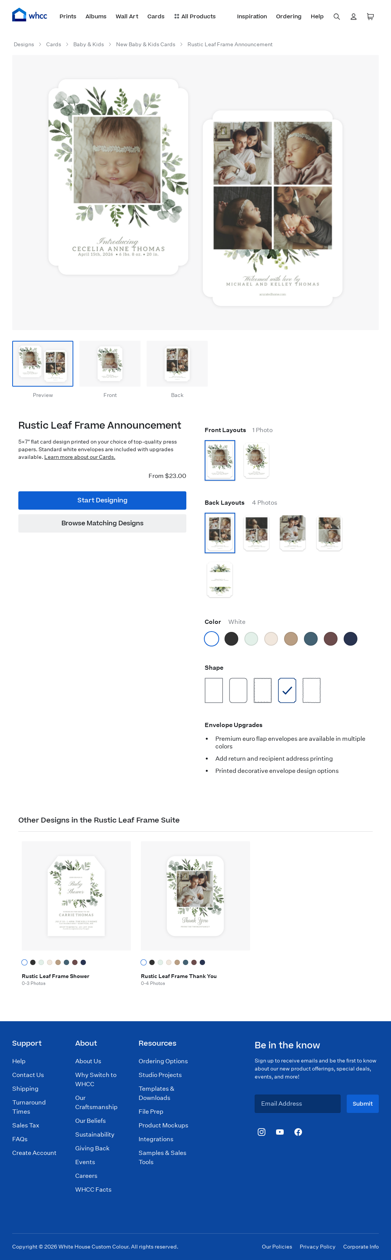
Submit (363, 1104)
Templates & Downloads (156, 1093)
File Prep (151, 1111)
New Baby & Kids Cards (145, 44)
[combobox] (336, 16)
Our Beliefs (90, 1120)
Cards (53, 44)
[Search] (336, 16)
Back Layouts (241, 502)
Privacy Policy (318, 1246)
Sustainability (95, 1134)
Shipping (25, 1088)
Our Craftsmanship (96, 1102)
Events (85, 1162)
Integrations (156, 1139)
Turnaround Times (29, 1107)
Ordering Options (163, 1061)
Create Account (34, 1152)
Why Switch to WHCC (95, 1079)
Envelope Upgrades (234, 725)
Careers (86, 1175)
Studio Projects (160, 1075)
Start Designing (103, 500)
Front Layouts (239, 430)
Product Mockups (163, 1125)
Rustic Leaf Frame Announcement (230, 44)
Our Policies (277, 1246)
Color (225, 621)
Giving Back (92, 1148)
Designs (24, 44)
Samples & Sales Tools (162, 1157)
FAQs (19, 1139)
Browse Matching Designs (102, 523)
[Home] (29, 14)
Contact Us (28, 1075)
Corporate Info (361, 1246)
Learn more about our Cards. (79, 456)
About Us (88, 1061)
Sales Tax (25, 1125)
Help (19, 1061)
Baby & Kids (88, 44)
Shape (214, 667)
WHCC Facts (93, 1189)
